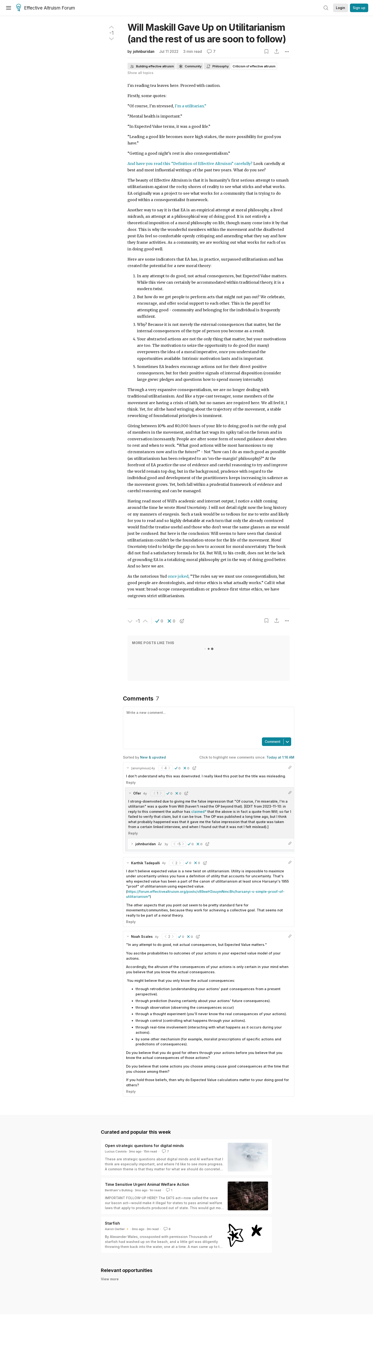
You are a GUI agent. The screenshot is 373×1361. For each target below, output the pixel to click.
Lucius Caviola (116, 1151)
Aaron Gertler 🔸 (117, 1229)
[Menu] (8, 8)
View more (110, 1279)
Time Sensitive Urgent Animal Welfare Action (147, 1184)
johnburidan (143, 51)
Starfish (112, 1223)
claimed (198, 812)
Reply (131, 782)
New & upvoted (153, 757)
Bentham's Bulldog (119, 1190)
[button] (159, 621)
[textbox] (207, 722)
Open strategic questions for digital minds (144, 1145)
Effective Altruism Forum (45, 8)
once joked (178, 576)
